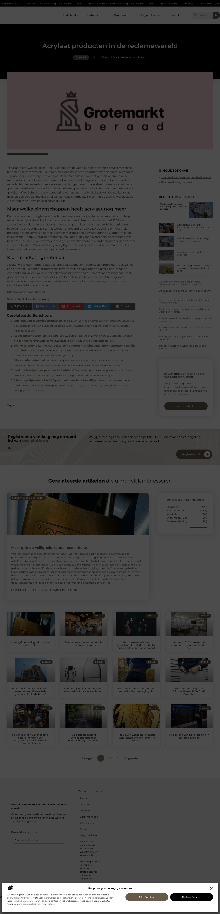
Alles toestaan (147, 897)
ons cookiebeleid (27, 904)
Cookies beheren (191, 897)
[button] (211, 888)
